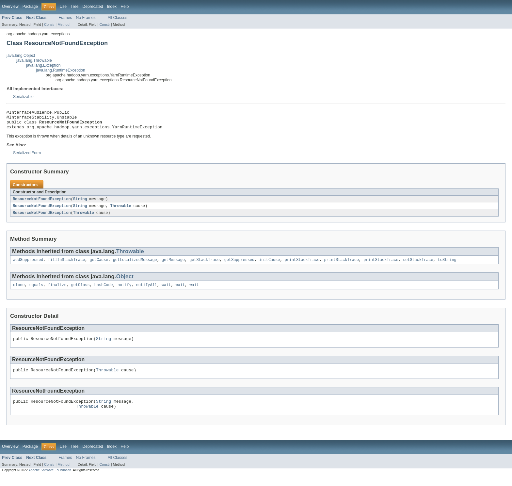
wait (166, 291)
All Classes (117, 17)
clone (19, 291)
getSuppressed (239, 265)
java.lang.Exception (43, 65)
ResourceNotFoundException (42, 203)
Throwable (120, 210)
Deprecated (93, 6)
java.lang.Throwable (34, 60)
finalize (57, 291)
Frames (65, 17)
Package (30, 6)
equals (36, 291)
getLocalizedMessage (135, 265)
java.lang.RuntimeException (60, 70)
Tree (75, 6)
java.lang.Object (21, 55)
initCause (269, 265)
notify (125, 291)
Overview (10, 6)
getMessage (173, 265)
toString (447, 265)
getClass (80, 291)
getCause (99, 265)
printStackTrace (302, 265)
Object (125, 282)
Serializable (23, 96)
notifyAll (146, 291)
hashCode (103, 291)
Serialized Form (27, 156)
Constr (49, 24)
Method (63, 24)
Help (124, 6)
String (80, 203)
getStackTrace (204, 265)
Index (112, 6)
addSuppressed (28, 265)
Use (63, 6)
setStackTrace (418, 265)
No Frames (86, 17)
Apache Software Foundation (49, 480)
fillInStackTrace (66, 265)
